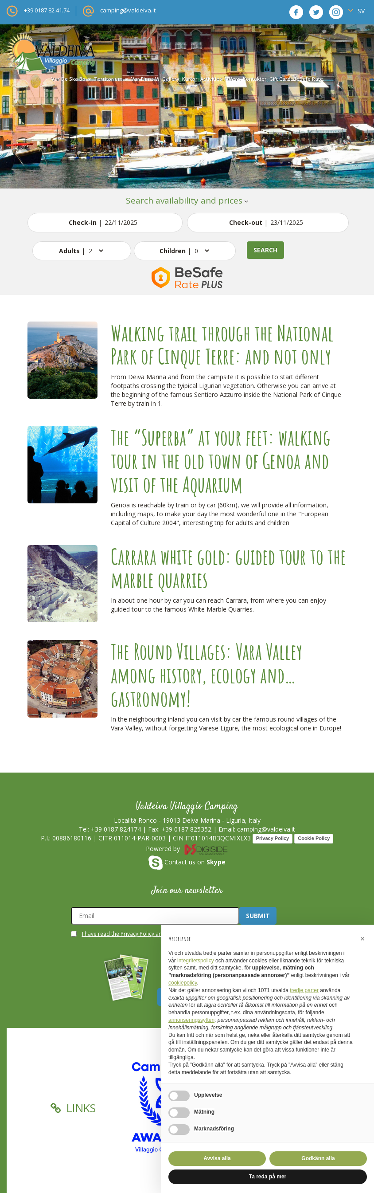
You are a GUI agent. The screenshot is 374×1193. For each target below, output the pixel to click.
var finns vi (145, 78)
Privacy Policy (272, 838)
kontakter (255, 78)
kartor (190, 78)
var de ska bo (71, 78)
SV (356, 10)
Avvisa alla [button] (217, 1158)
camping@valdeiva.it (128, 10)
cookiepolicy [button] (182, 983)
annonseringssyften (191, 1020)
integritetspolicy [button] (195, 961)
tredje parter (304, 990)
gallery (170, 78)
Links (73, 1107)
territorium (111, 78)
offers (232, 78)
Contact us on (187, 862)
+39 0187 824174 (116, 829)
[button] (362, 939)
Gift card (280, 78)
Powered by (187, 848)
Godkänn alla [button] (318, 1158)
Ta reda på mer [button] (267, 1176)
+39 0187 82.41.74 (47, 10)
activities (211, 78)
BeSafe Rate (308, 78)
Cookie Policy (314, 838)
